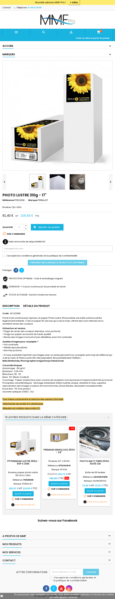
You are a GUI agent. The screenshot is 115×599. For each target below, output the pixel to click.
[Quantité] (19, 227)
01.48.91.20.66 (35, 7)
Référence (8, 200)
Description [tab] (10, 306)
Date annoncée (23, 504)
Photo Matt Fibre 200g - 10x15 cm (95, 462)
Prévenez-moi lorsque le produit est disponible (57, 262)
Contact (6, 7)
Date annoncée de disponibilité (25, 241)
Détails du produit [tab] (36, 306)
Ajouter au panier (46, 227)
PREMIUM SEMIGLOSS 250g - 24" (59, 451)
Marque (32, 200)
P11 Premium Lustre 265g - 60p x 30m (23, 462)
